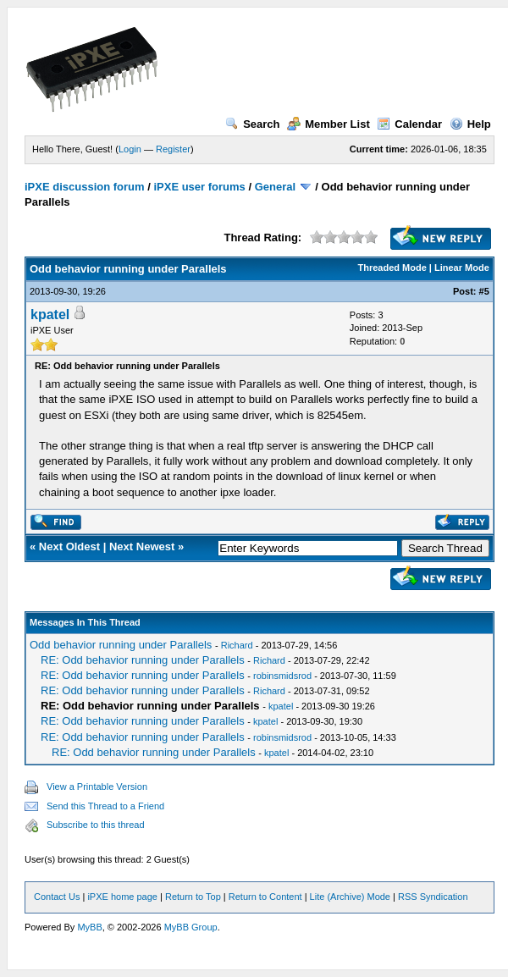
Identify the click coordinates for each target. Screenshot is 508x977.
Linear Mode (461, 267)
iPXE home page (122, 896)
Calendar (409, 124)
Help (470, 124)
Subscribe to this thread (96, 825)
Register (173, 149)
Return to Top (193, 896)
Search (252, 124)
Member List (328, 124)
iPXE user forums (199, 186)
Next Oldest (69, 546)
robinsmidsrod (282, 676)
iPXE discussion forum (85, 186)
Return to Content (265, 896)
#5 (484, 291)
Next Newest (141, 546)
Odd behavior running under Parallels (121, 644)
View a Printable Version (97, 786)
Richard (237, 645)
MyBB (89, 927)
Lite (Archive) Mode (350, 896)
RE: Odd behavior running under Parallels (143, 660)
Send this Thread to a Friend (105, 806)
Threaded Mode (392, 267)
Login (130, 149)
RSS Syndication (433, 896)
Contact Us (57, 896)
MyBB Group (191, 927)
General (275, 186)
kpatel (49, 314)
